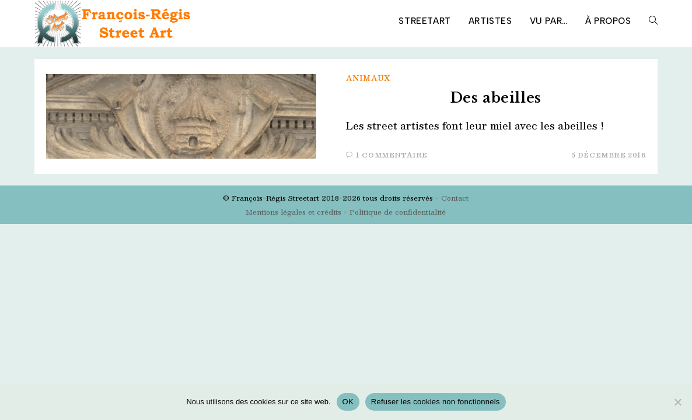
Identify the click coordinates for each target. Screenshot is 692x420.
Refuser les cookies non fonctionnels (435, 401)
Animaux (368, 78)
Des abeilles (495, 97)
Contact (455, 198)
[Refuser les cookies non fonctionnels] (677, 402)
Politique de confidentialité (398, 212)
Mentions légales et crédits (293, 212)
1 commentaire (392, 154)
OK (348, 401)
